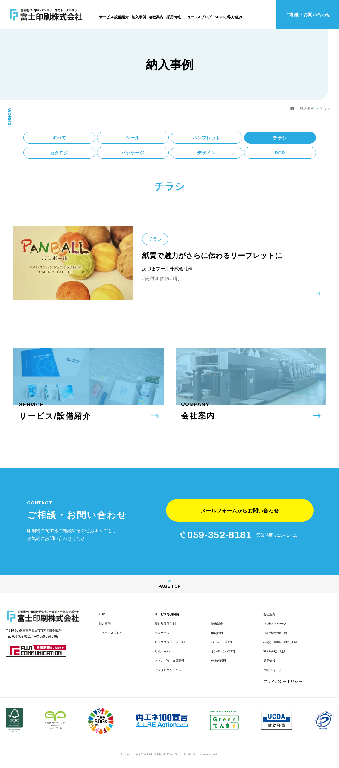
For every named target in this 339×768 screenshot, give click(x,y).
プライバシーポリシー (282, 681)
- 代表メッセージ (274, 623)
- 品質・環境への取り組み (280, 642)
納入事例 (307, 108)
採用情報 (269, 660)
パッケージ (132, 152)
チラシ (280, 137)
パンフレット (206, 137)
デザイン (206, 152)
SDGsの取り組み (274, 651)
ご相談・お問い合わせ (307, 14)
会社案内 (269, 614)
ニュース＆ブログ (111, 633)
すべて (59, 137)
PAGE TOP (169, 586)
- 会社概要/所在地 (275, 633)
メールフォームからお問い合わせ (240, 511)
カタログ (59, 152)
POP (280, 152)
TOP (102, 614)
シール (132, 137)
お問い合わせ (272, 670)
